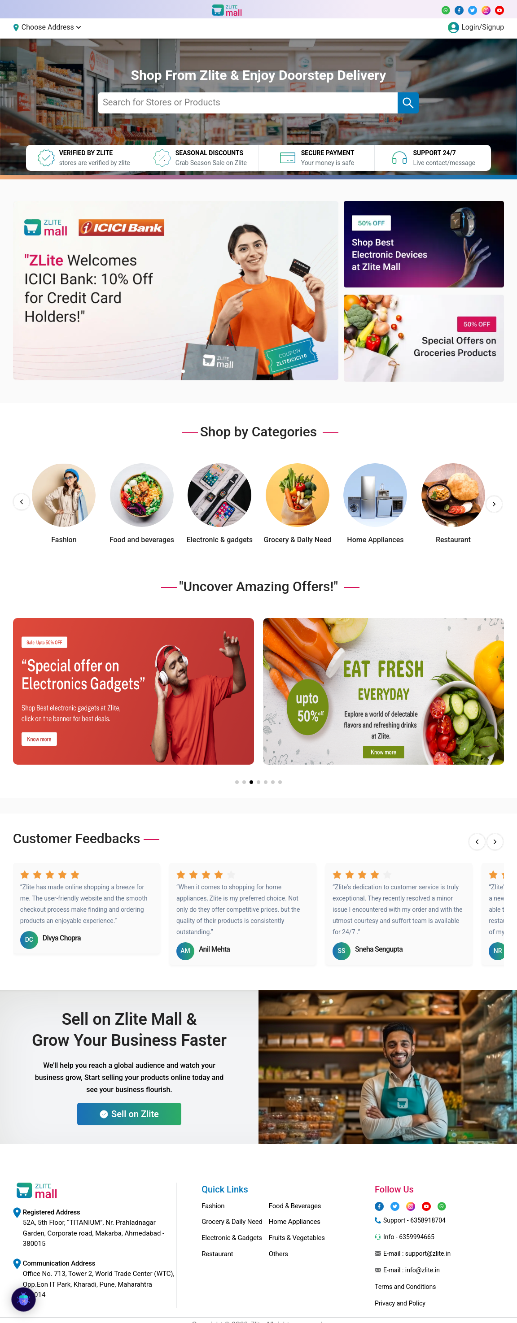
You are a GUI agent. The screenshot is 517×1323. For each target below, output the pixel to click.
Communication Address (59, 1263)
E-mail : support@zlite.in (417, 1253)
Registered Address (51, 1212)
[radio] (24, 874)
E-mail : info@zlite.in (411, 1270)
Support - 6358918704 (414, 1220)
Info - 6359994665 (408, 1236)
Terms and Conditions (405, 1286)
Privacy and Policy (400, 1303)
